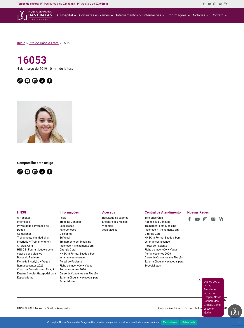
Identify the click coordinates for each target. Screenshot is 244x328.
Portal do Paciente (28, 257)
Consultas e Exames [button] (94, 15)
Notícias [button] (199, 15)
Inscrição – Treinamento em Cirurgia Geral (34, 243)
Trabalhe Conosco (71, 221)
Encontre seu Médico (115, 221)
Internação (23, 221)
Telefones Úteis (154, 217)
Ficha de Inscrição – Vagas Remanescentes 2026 (33, 263)
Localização (67, 226)
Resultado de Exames (115, 217)
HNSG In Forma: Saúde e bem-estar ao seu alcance (35, 251)
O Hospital (23, 217)
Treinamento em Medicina (33, 237)
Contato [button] (218, 15)
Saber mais (188, 322)
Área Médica (109, 229)
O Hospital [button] (65, 15)
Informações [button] (177, 15)
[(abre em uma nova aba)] (202, 3)
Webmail (107, 226)
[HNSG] (34, 15)
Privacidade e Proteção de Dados (33, 228)
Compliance (24, 233)
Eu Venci (65, 237)
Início (21, 43)
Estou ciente (170, 322)
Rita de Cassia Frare (44, 43)
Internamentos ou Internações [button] (138, 15)
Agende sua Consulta (157, 221)
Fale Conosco (68, 229)
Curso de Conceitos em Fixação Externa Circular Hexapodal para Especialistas (36, 273)
